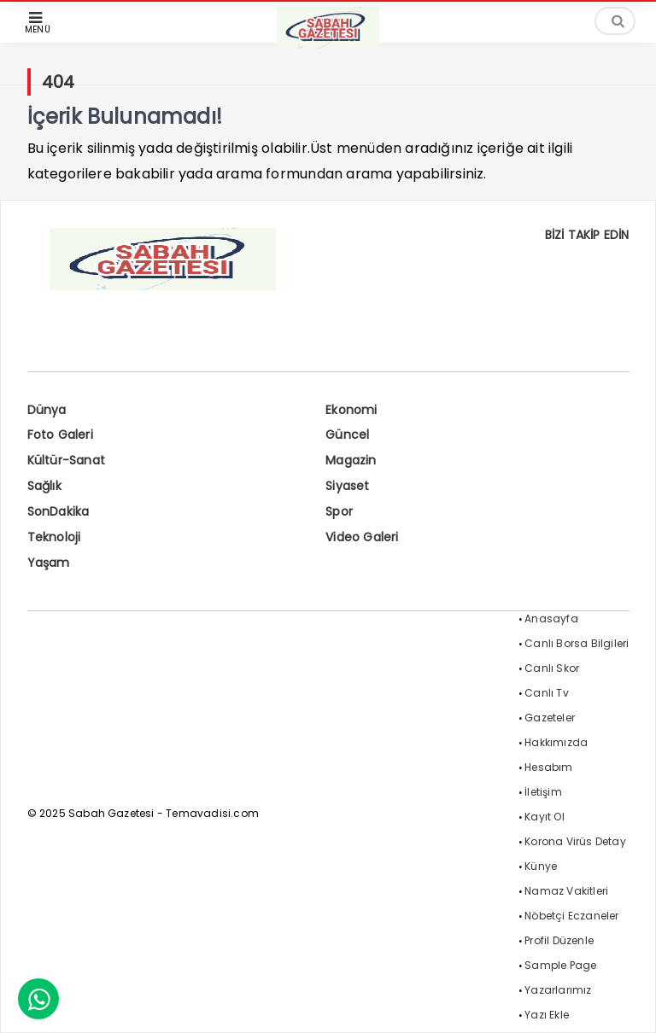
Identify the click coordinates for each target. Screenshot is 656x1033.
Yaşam (48, 562)
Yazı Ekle (546, 1014)
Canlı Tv (546, 693)
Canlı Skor (551, 668)
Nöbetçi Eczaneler (571, 915)
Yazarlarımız (557, 990)
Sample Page (560, 965)
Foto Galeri (60, 434)
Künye (540, 866)
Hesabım (548, 767)
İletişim (543, 792)
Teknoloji (54, 537)
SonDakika (58, 511)
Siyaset (347, 485)
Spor (339, 511)
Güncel (347, 434)
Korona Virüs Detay (575, 841)
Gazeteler (549, 717)
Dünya (47, 409)
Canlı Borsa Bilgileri (576, 643)
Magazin (350, 460)
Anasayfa (551, 618)
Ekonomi (351, 409)
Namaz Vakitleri (566, 891)
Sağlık (44, 485)
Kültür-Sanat (66, 460)
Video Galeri (361, 537)
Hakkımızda (556, 742)
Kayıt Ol (544, 816)
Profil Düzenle (559, 940)
